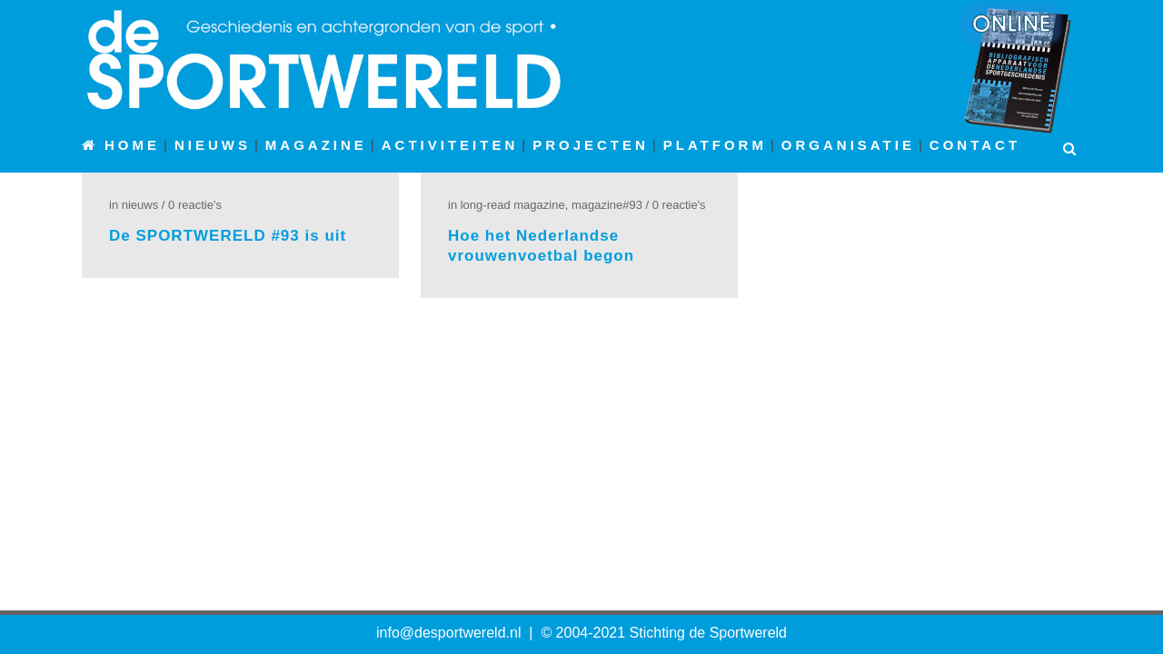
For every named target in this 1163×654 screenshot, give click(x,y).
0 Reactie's (195, 205)
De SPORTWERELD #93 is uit (227, 235)
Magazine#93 (607, 205)
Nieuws (140, 205)
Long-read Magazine (513, 205)
